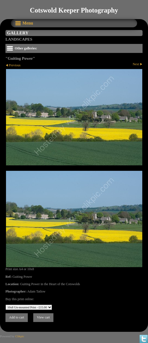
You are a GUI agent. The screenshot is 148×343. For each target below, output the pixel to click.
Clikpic (19, 336)
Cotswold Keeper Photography (74, 10)
